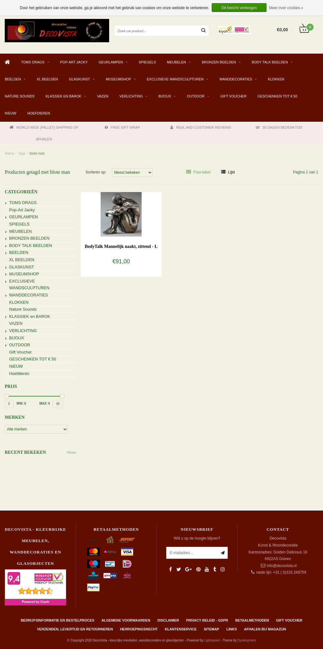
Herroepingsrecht (139, 629)
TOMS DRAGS (32, 62)
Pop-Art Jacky (74, 62)
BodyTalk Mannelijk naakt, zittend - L (121, 246)
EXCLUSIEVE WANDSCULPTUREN (175, 79)
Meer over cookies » (286, 8)
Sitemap (211, 629)
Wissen (71, 452)
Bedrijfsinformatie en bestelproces (57, 620)
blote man (37, 153)
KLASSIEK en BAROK (63, 96)
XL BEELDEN (47, 79)
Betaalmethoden (252, 620)
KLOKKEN (276, 79)
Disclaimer (168, 620)
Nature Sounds (20, 96)
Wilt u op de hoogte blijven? (197, 538)
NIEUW (10, 113)
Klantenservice (181, 629)
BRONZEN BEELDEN (219, 62)
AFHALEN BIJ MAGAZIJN (265, 629)
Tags (21, 153)
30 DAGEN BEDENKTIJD (279, 127)
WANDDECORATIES (235, 79)
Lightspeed (212, 640)
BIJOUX (164, 96)
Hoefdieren (38, 113)
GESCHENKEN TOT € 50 (277, 96)
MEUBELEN (176, 62)
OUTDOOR (195, 96)
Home (9, 153)
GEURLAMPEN (111, 62)
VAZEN (103, 96)
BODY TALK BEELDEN (270, 62)
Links (231, 629)
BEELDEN (13, 79)
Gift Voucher (233, 96)
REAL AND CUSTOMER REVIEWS (200, 127)
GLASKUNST (79, 79)
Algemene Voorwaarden (126, 620)
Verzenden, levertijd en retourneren (75, 629)
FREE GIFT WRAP (122, 127)
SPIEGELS (147, 62)
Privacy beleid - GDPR (207, 620)
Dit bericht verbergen (238, 8)
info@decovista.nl (282, 566)
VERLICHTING (131, 96)
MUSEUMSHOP (118, 79)
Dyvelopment (247, 640)
